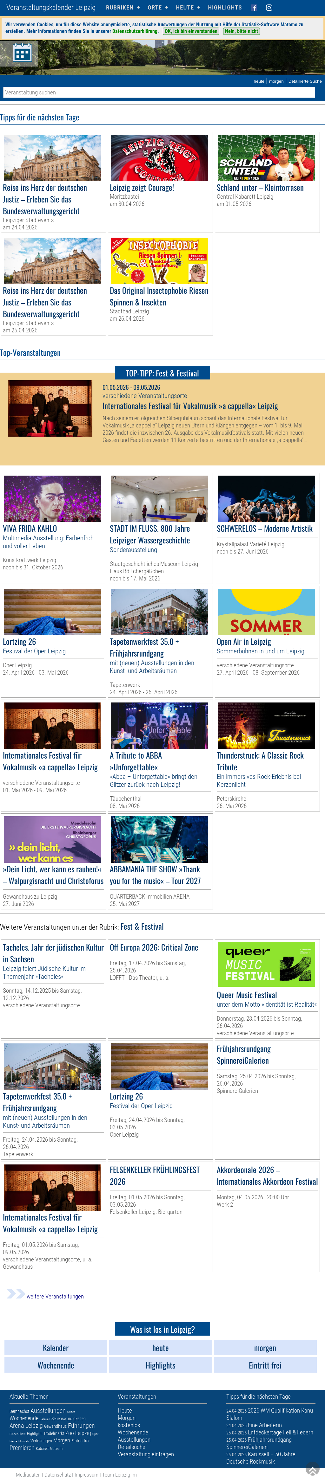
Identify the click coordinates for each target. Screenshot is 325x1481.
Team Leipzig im (119, 1474)
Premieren (22, 1448)
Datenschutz (57, 1474)
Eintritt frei (80, 1440)
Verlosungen (41, 1440)
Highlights (225, 7)
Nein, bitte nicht (241, 31)
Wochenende (24, 1418)
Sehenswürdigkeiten (68, 1418)
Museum (56, 1448)
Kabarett (42, 1448)
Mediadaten (28, 1474)
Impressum (86, 1474)
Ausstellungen (48, 1410)
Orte (155, 7)
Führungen (81, 1425)
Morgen (61, 1440)
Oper (95, 1434)
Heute (13, 1441)
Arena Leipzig (26, 1425)
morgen (276, 81)
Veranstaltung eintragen (146, 1454)
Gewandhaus (55, 1426)
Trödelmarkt (53, 1433)
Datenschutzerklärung (134, 31)
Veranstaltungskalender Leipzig (51, 7)
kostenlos (129, 1425)
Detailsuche (131, 1447)
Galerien (45, 1419)
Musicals (23, 1441)
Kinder (71, 1412)
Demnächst (19, 1411)
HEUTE (185, 7)
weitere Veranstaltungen (45, 1296)
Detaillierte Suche (305, 81)
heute (259, 81)
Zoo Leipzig (78, 1433)
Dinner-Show (18, 1434)
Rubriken (120, 7)
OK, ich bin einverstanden (191, 31)
